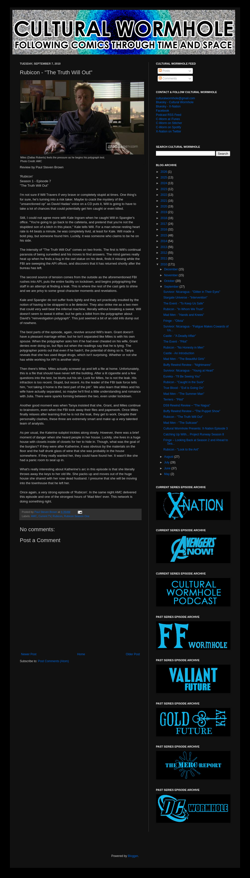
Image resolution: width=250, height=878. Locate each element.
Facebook (162, 110)
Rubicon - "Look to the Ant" (181, 449)
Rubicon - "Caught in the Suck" (183, 382)
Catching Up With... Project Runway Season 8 (193, 434)
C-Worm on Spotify (168, 127)
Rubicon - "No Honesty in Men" (183, 347)
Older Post (133, 654)
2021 (164, 200)
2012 (164, 252)
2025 (164, 177)
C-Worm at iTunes (168, 119)
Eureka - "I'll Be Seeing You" (181, 376)
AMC (34, 516)
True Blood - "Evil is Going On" (183, 388)
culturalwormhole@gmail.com (175, 98)
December (171, 269)
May (167, 474)
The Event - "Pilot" (175, 341)
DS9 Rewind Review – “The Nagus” (186, 405)
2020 (164, 206)
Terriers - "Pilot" (173, 399)
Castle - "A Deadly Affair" (179, 336)
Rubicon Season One (76, 516)
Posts (164, 71)
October (169, 281)
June (167, 468)
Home (81, 654)
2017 (164, 224)
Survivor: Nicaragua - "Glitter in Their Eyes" (191, 292)
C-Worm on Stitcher (169, 123)
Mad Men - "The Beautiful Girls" (184, 359)
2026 (164, 172)
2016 (164, 229)
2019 (164, 212)
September (171, 286)
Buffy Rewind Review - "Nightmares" (187, 365)
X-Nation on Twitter (168, 131)
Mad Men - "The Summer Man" (183, 394)
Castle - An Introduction (178, 353)
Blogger (133, 856)
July (167, 462)
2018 (164, 218)
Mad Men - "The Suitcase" (180, 423)
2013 (164, 247)
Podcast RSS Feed (168, 115)
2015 (164, 235)
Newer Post (28, 654)
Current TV (44, 516)
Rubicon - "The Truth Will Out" (183, 417)
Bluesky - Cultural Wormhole (175, 102)
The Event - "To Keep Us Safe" (183, 303)
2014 (164, 241)
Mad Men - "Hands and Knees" (183, 315)
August (169, 456)
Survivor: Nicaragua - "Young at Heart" (188, 370)
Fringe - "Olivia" (173, 321)
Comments (168, 78)
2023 (164, 189)
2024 (164, 183)
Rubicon (58, 516)
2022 (164, 195)
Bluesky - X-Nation (168, 106)
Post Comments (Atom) (53, 661)
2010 (164, 264)
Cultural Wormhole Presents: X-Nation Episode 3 (195, 428)
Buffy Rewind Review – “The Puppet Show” (191, 411)
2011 (164, 258)
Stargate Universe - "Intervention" (185, 297)
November (171, 275)
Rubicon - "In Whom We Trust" (183, 309)
